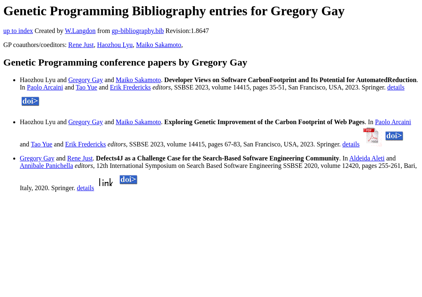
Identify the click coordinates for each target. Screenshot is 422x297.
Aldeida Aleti (366, 158)
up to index (18, 30)
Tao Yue (86, 87)
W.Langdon (80, 30)
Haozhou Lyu (115, 44)
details (396, 87)
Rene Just (81, 44)
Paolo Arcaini (45, 87)
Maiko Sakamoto (158, 44)
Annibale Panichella (46, 165)
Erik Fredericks (130, 87)
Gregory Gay (85, 79)
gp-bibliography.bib (138, 30)
